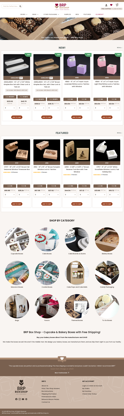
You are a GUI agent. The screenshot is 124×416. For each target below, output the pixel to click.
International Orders (49, 397)
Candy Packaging (107, 287)
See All (119, 47)
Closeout (100, 14)
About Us (45, 386)
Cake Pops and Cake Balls (77, 287)
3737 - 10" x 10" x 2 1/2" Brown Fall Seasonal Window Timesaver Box (17, 168)
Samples (67, 14)
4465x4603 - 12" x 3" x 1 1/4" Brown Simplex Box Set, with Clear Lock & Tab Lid (47, 84)
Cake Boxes (47, 254)
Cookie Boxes (47, 287)
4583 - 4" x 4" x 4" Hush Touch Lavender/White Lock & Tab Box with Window (76, 84)
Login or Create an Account (92, 386)
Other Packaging (51, 15)
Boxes (24, 15)
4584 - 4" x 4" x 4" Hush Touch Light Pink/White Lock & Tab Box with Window (106, 84)
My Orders (86, 388)
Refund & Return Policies (50, 399)
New (77, 14)
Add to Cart (16, 117)
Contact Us (46, 402)
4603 (23, 90)
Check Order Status (89, 394)
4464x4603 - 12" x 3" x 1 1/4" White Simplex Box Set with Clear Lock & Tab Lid (17, 84)
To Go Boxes (107, 320)
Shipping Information (49, 394)
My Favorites (86, 391)
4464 (15, 90)
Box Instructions (47, 391)
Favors (47, 320)
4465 (45, 90)
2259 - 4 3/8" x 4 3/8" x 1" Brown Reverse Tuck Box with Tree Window (77, 169)
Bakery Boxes (107, 254)
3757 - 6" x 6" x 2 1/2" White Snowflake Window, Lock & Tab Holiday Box (107, 169)
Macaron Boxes (17, 287)
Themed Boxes (77, 320)
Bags (35, 15)
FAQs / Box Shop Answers (51, 388)
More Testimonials (61, 373)
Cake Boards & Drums (77, 254)
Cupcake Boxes (17, 254)
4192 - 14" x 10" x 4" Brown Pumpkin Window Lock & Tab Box (47, 168)
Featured (87, 14)
